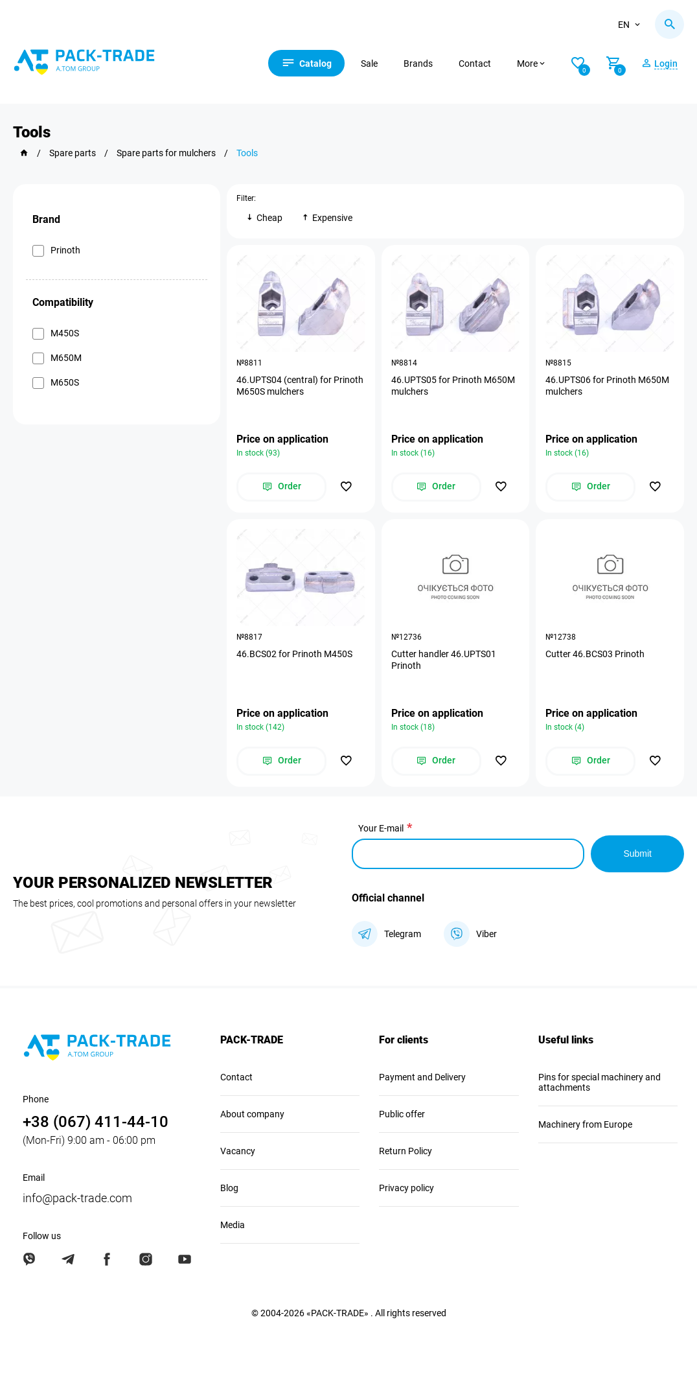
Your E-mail (381, 828)
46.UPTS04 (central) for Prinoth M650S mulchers (299, 386)
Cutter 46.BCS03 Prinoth (595, 654)
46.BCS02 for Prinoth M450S (294, 654)
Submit (637, 853)
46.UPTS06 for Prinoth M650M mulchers (607, 386)
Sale (369, 63)
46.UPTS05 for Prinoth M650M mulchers (453, 386)
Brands (418, 63)
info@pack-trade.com (77, 1198)
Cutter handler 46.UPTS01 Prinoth (443, 660)
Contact (475, 63)
